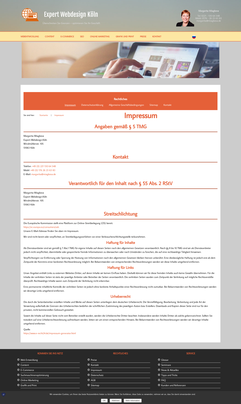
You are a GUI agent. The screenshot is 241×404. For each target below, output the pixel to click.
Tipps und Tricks (169, 375)
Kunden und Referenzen (173, 385)
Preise (143, 36)
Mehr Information (133, 401)
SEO (82, 36)
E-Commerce (67, 36)
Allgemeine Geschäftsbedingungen (126, 104)
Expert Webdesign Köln (71, 14)
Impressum (70, 104)
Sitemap (154, 104)
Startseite (44, 115)
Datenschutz (97, 375)
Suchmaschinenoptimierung (35, 375)
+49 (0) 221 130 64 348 (44, 166)
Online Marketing (99, 36)
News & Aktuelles (170, 370)
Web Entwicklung (29, 359)
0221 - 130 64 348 (210, 15)
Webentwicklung (30, 36)
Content (49, 36)
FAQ (163, 380)
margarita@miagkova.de (208, 20)
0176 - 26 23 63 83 (212, 18)
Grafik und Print (125, 36)
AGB (93, 380)
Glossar (164, 359)
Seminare (166, 364)
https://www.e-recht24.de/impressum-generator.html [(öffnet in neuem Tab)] (50, 333)
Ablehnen (116, 401)
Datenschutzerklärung (92, 104)
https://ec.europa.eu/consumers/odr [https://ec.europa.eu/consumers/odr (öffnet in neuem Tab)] (41, 226)
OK (104, 401)
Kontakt (156, 36)
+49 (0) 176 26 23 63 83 (42, 170)
